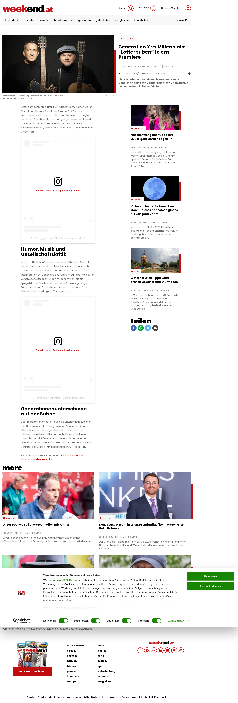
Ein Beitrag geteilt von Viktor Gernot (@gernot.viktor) (58, 238)
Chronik (137, 199)
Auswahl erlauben (210, 661)
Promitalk (128, 38)
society (29, 20)
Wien (136, 271)
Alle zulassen (210, 652)
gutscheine (103, 20)
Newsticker (147, 8)
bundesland (63, 20)
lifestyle (12, 20)
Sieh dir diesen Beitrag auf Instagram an (58, 190)
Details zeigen (175, 696)
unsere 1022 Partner (66, 656)
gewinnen (84, 20)
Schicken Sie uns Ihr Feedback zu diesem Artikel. (52, 457)
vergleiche (122, 20)
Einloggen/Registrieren (176, 8)
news (44, 20)
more (182, 20)
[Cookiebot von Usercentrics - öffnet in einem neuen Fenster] (21, 696)
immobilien (141, 20)
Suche (126, 8)
